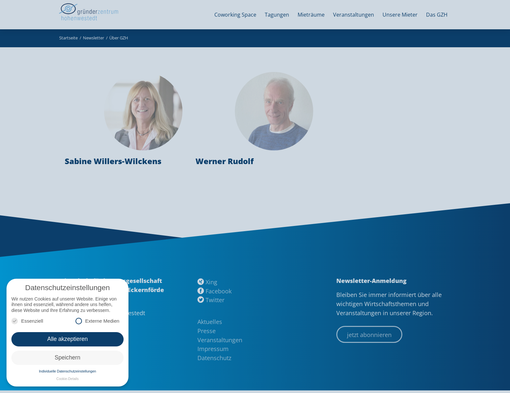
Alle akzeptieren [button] (67, 339)
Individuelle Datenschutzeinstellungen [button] (67, 371)
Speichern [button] (67, 357)
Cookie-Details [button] (67, 379)
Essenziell (27, 321)
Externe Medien (97, 321)
